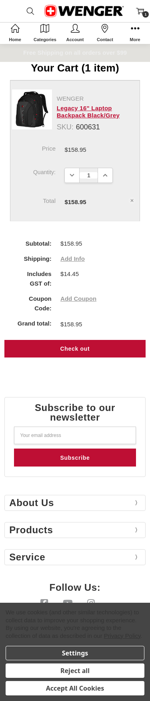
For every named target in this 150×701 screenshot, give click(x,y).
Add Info (72, 258)
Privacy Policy (122, 635)
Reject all (75, 670)
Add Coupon (78, 298)
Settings (75, 653)
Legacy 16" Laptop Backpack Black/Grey (88, 112)
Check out (75, 349)
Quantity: (44, 172)
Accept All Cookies (75, 688)
